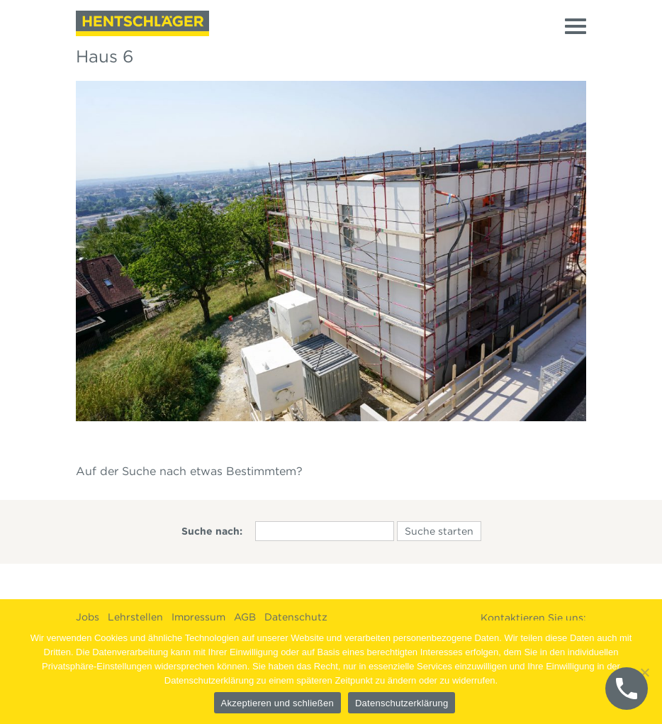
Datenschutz (295, 617)
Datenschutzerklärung (401, 703)
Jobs (87, 617)
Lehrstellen (135, 617)
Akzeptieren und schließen (277, 703)
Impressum (198, 617)
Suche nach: (211, 531)
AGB (245, 617)
